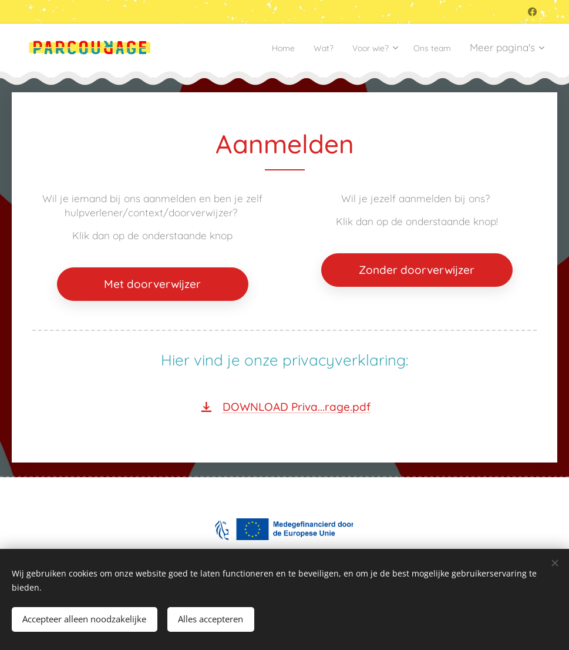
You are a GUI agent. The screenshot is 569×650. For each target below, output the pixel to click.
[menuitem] (263, 47)
